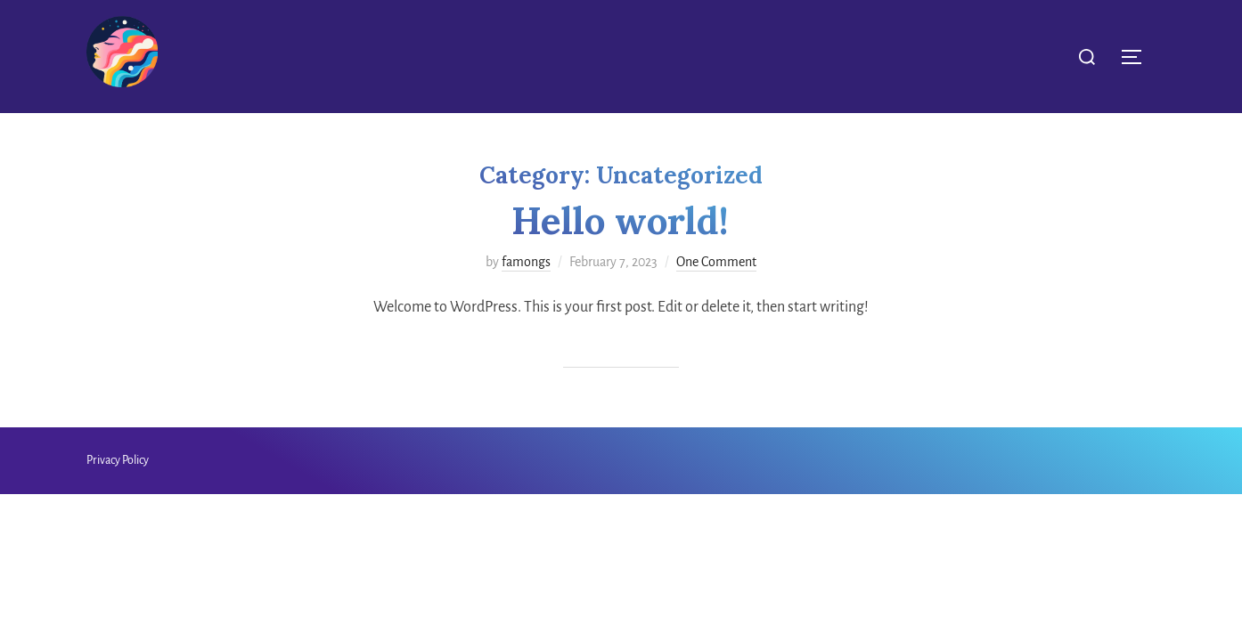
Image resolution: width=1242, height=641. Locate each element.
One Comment (716, 262)
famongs (526, 262)
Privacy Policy (117, 460)
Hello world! (620, 221)
